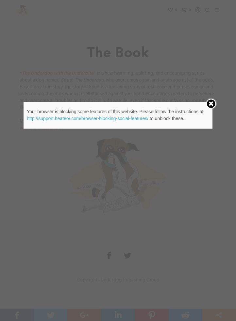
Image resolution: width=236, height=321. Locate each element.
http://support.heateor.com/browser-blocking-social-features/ (87, 118)
